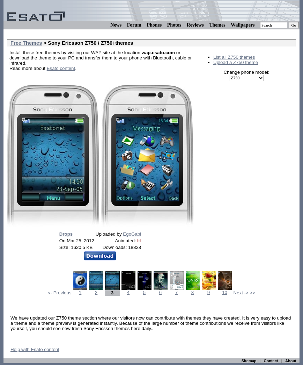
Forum (134, 25)
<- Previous (60, 292)
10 (225, 290)
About (290, 361)
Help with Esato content (34, 349)
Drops (66, 234)
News (115, 25)
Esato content (61, 68)
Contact (271, 361)
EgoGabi (132, 234)
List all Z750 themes (234, 57)
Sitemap (249, 361)
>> (253, 292)
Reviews (195, 25)
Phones (154, 25)
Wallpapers (242, 25)
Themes (217, 25)
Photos (174, 25)
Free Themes (26, 43)
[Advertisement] (91, 78)
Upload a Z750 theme (235, 62)
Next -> (241, 292)
